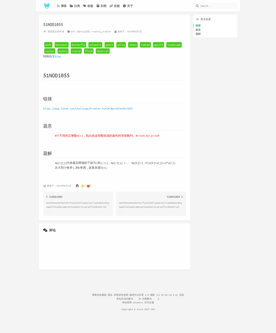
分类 (75, 6)
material (103, 51)
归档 (101, 6)
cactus (49, 51)
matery (63, 51)
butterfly (78, 44)
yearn (109, 44)
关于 (128, 6)
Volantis (138, 302)
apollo (158, 44)
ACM (73, 31)
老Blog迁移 (83, 31)
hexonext (61, 44)
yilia (121, 44)
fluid (88, 51)
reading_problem (101, 31)
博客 (61, 6)
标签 (88, 6)
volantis (95, 44)
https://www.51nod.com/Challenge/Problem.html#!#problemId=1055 (88, 108)
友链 (114, 6)
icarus (76, 51)
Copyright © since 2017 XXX (138, 309)
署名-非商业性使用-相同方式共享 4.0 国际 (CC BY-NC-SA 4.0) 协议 (146, 294)
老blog (56, 56)
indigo (145, 44)
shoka (133, 44)
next (48, 44)
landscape (174, 44)
